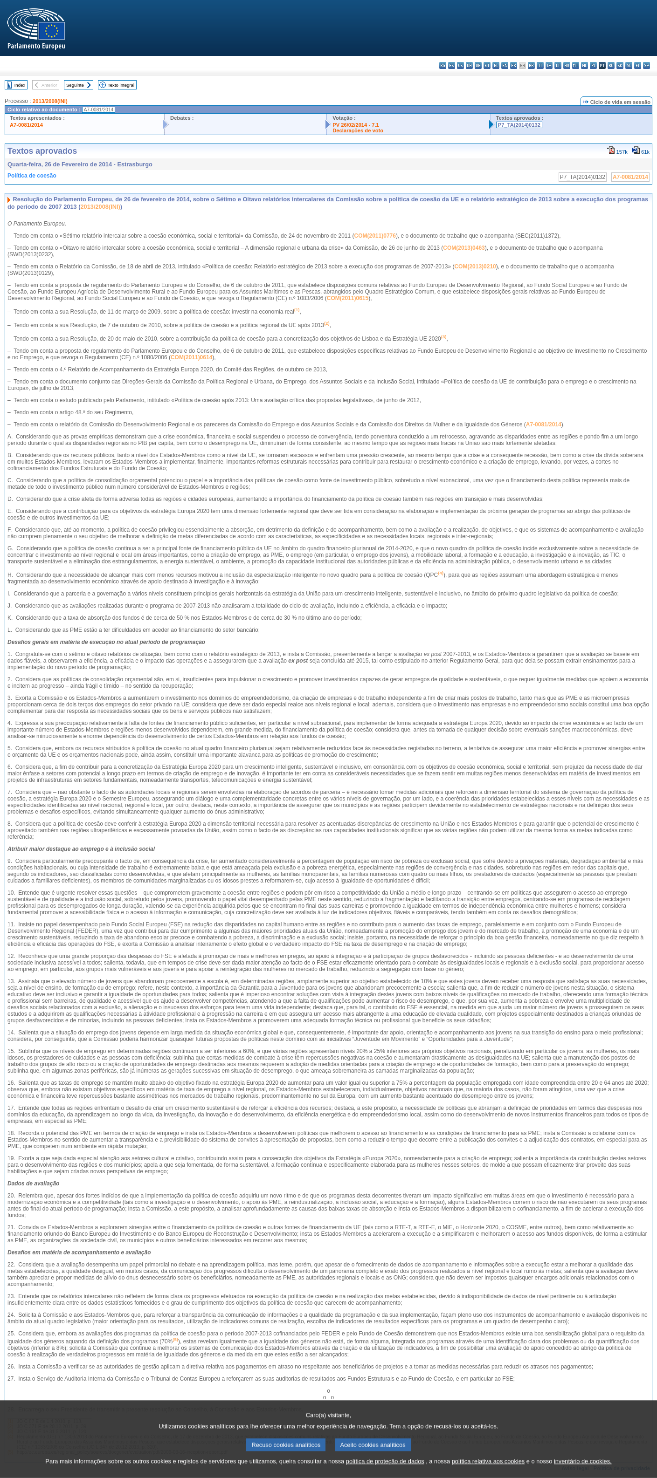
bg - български (442, 65)
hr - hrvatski (531, 65)
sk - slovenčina (619, 65)
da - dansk (469, 65)
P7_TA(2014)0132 (519, 125)
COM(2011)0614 (191, 357)
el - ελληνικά (495, 65)
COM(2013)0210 (475, 266)
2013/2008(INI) (50, 101)
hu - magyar (566, 65)
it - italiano (540, 65)
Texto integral (121, 85)
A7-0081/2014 (26, 125)
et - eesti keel (487, 65)
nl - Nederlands (584, 65)
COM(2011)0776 (375, 236)
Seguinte (75, 85)
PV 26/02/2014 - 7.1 (355, 125)
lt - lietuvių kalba (557, 65)
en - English (504, 65)
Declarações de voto (357, 130)
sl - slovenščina (628, 65)
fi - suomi (637, 65)
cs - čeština (460, 65)
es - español (451, 65)
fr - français (513, 65)
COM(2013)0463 (463, 248)
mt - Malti (575, 65)
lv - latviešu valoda (549, 65)
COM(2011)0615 (347, 298)
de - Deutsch (478, 65)
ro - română (611, 65)
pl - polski (593, 65)
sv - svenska (646, 65)
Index (19, 85)
